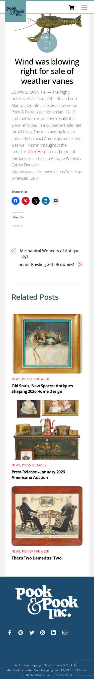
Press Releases (34, 465)
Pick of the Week (35, 379)
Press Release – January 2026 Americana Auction (38, 474)
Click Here (37, 151)
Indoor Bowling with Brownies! (46, 264)
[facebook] (10, 632)
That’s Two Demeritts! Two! (37, 558)
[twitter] (32, 632)
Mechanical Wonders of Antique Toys (50, 253)
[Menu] (84, 8)
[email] (65, 632)
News (16, 379)
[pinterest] (21, 632)
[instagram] (43, 632)
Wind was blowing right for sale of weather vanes (47, 71)
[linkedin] (54, 632)
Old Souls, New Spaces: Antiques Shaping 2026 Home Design (42, 388)
